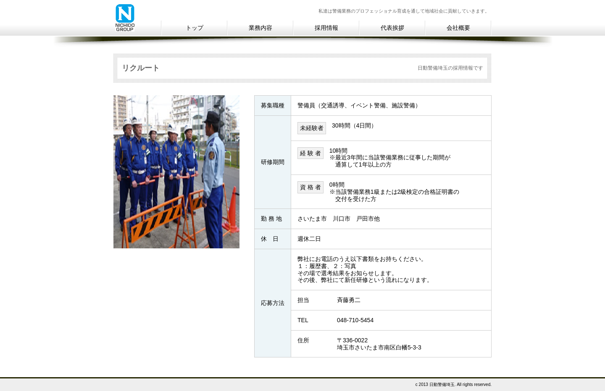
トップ (194, 27)
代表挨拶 (392, 27)
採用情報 (326, 27)
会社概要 (458, 27)
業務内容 (260, 27)
